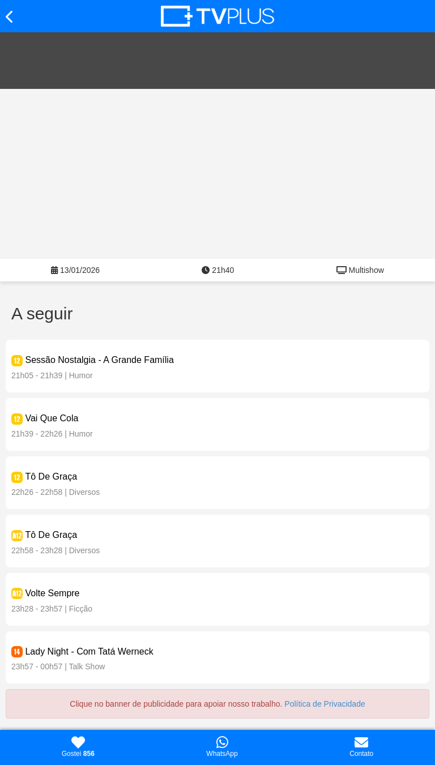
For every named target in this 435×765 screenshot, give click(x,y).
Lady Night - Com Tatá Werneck (89, 651)
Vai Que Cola (51, 418)
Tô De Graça (51, 476)
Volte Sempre (52, 593)
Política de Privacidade (324, 703)
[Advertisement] (217, 174)
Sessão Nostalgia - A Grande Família (99, 360)
